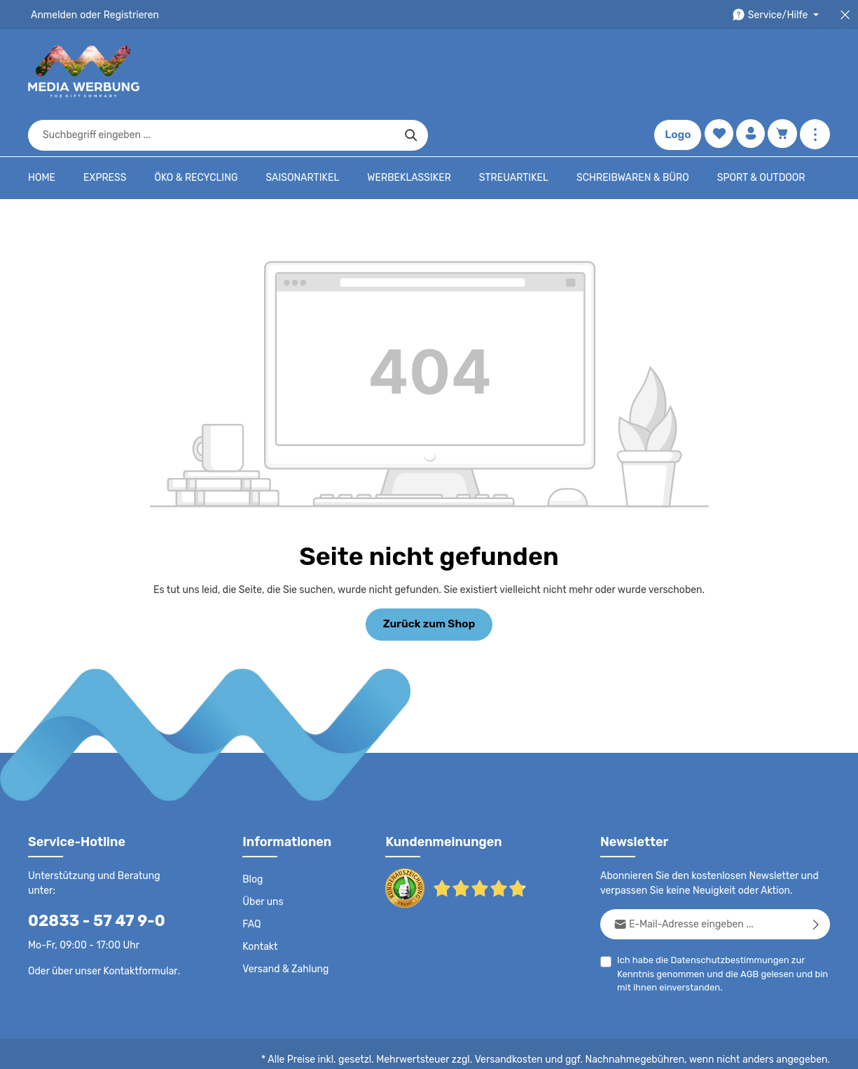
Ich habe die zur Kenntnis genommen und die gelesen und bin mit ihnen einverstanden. (719, 930)
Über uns (262, 859)
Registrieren (126, 14)
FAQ (252, 881)
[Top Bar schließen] (845, 15)
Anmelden (53, 14)
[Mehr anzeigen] (815, 72)
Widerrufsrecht (675, 1048)
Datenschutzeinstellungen (774, 1048)
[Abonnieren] (816, 881)
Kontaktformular (137, 913)
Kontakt (258, 904)
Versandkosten (522, 1017)
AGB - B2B (487, 1048)
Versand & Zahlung (284, 926)
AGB (744, 931)
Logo (675, 71)
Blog (252, 837)
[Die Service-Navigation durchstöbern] (777, 15)
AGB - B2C (427, 1048)
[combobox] (413, 71)
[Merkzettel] (716, 72)
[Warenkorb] (782, 72)
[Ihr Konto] (749, 72)
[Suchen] (612, 71)
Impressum (547, 1048)
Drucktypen (607, 1048)
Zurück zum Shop (429, 580)
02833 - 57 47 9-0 (89, 863)
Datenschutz (365, 1048)
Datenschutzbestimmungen (724, 917)
